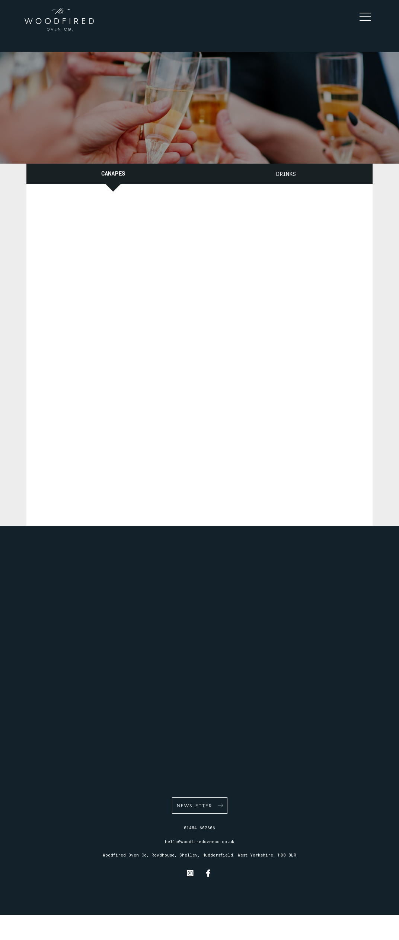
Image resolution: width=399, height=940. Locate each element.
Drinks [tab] (286, 173)
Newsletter (194, 805)
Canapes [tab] (113, 173)
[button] (367, 15)
